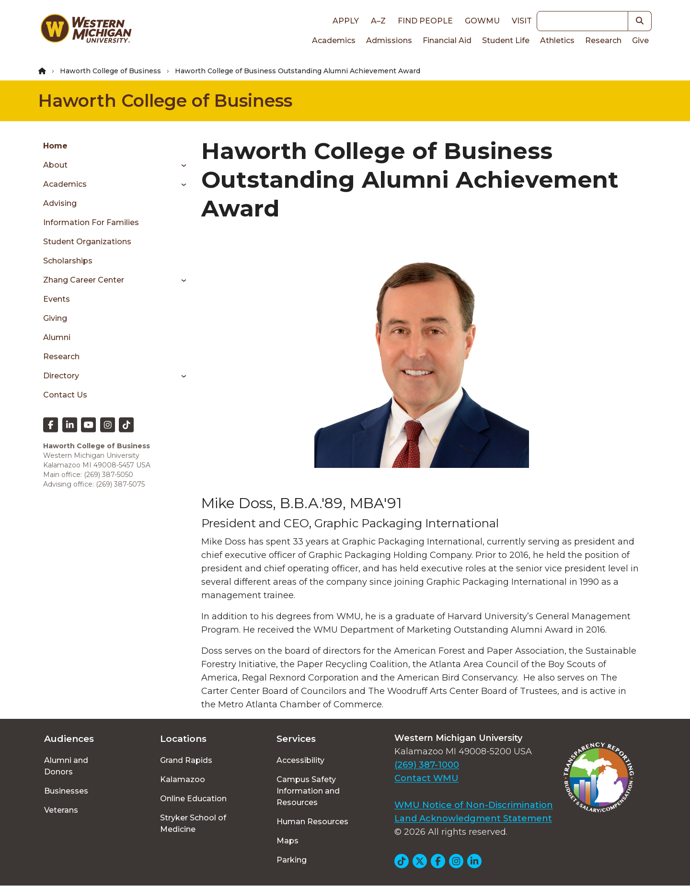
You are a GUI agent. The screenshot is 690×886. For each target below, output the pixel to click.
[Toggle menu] (180, 165)
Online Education (193, 798)
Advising (60, 203)
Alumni (56, 337)
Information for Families (91, 222)
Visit (522, 20)
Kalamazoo (182, 779)
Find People (425, 20)
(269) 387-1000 (426, 765)
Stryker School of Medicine (193, 823)
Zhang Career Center (83, 279)
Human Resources (312, 821)
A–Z (378, 20)
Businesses (66, 790)
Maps (287, 840)
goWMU (482, 20)
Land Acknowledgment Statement (473, 818)
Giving (55, 318)
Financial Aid (447, 40)
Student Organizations (87, 241)
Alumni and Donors (66, 766)
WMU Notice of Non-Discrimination (473, 805)
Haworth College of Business (110, 71)
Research (603, 40)
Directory (61, 375)
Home (55, 145)
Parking (291, 859)
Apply (346, 20)
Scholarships (67, 260)
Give (640, 40)
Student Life (505, 40)
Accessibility (300, 760)
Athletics (557, 40)
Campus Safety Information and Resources (308, 791)
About (55, 165)
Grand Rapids (186, 760)
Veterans (61, 810)
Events (56, 299)
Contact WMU (426, 778)
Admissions (389, 40)
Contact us (65, 394)
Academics (334, 40)
